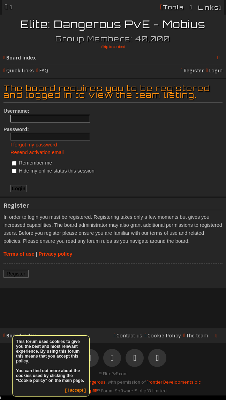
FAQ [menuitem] (43, 70)
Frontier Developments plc (173, 382)
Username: (16, 111)
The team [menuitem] (197, 336)
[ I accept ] (75, 390)
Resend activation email (37, 152)
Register (16, 274)
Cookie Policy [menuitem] (164, 336)
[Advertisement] (113, 307)
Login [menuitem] (216, 70)
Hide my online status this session (53, 171)
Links (208, 7)
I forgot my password (33, 144)
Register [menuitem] (193, 70)
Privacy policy (56, 254)
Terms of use (19, 254)
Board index (21, 58)
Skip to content (113, 47)
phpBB (91, 391)
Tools (173, 7)
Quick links (20, 70)
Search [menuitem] (220, 56)
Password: (16, 129)
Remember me (32, 163)
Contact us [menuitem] (129, 336)
